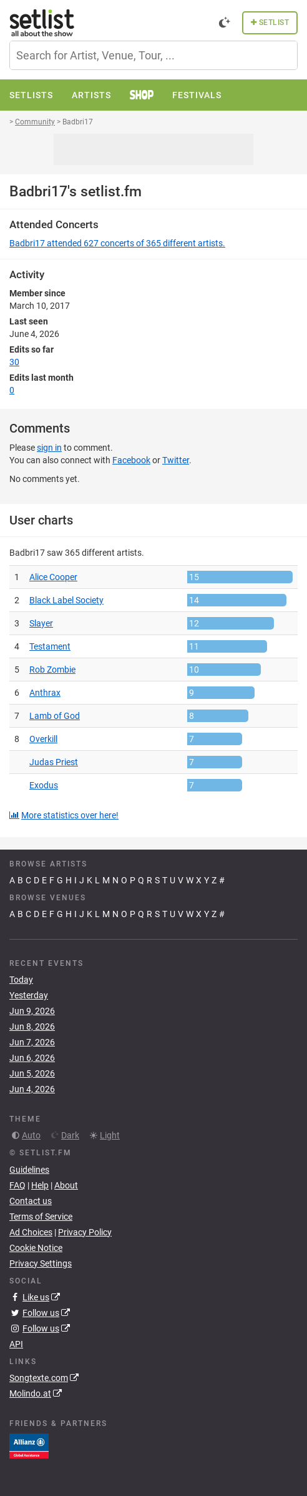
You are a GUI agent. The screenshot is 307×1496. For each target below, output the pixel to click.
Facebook (131, 460)
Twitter (175, 460)
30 (14, 362)
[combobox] (153, 55)
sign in (49, 448)
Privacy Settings (40, 1263)
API (16, 1344)
